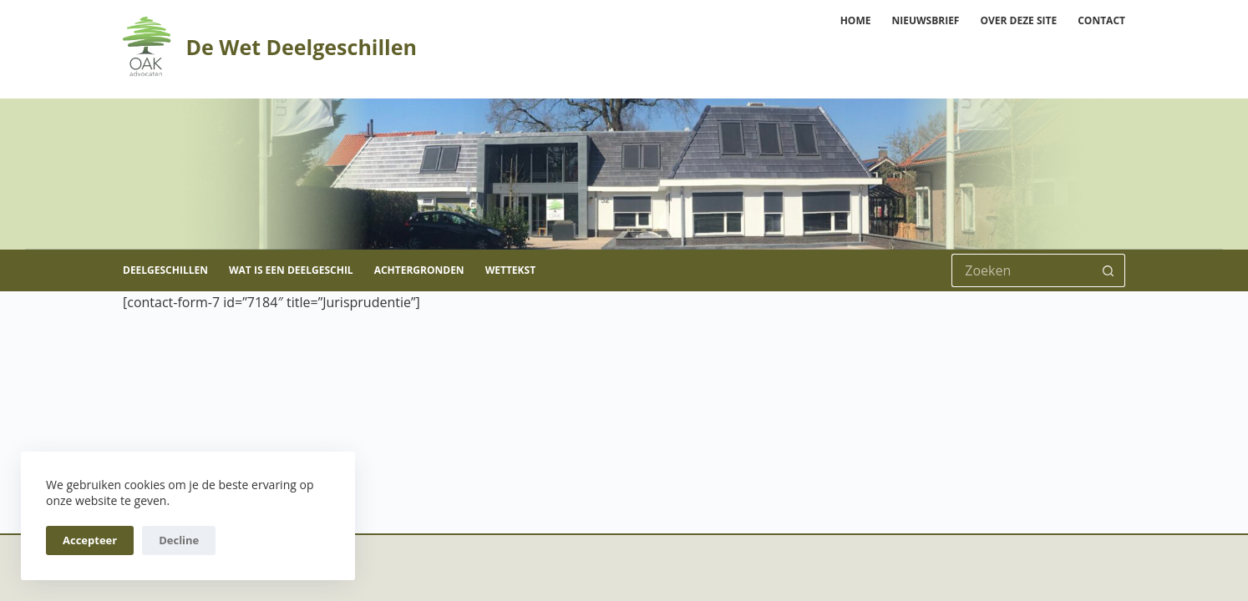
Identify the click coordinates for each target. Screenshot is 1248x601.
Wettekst (510, 270)
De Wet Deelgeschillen (300, 47)
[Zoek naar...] (1021, 270)
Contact (1101, 20)
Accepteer (90, 540)
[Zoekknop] (1108, 270)
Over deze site (1018, 20)
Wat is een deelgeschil (291, 270)
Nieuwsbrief (925, 20)
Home (855, 20)
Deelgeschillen (165, 270)
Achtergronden (419, 270)
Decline (179, 540)
